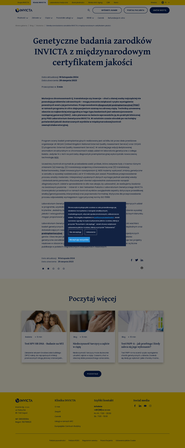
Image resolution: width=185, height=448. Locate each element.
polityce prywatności (104, 217)
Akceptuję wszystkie (79, 239)
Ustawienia (90, 232)
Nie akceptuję (75, 232)
